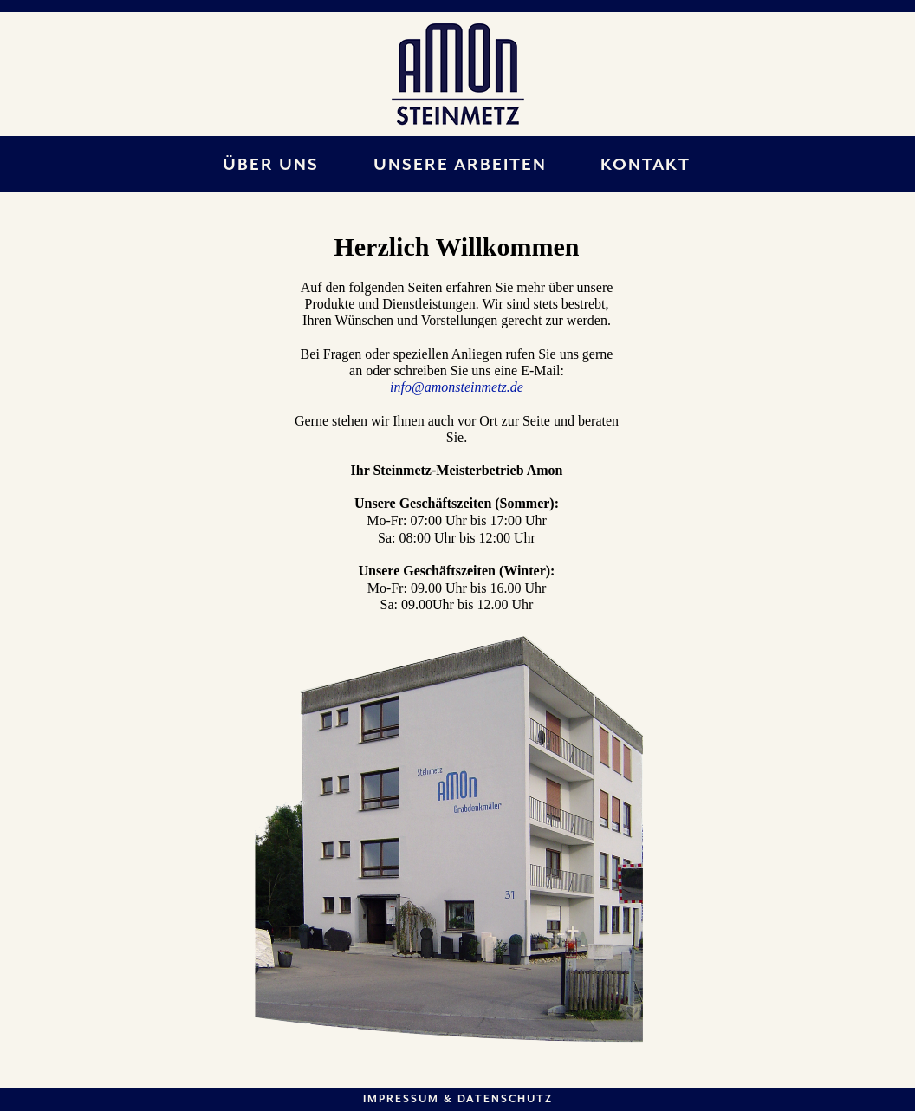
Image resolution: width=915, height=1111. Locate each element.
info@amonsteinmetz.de (456, 387)
